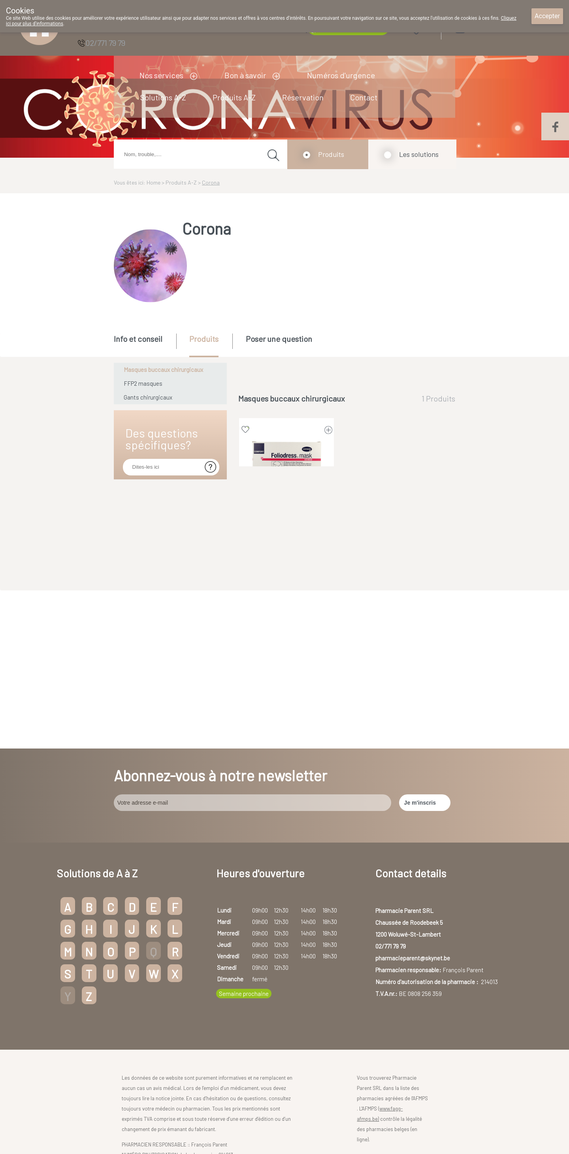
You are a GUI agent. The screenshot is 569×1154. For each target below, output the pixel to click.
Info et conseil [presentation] (138, 338)
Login (480, 28)
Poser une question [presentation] (279, 338)
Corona (211, 182)
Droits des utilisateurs (271, 1127)
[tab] (144, 345)
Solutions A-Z (163, 97)
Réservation (303, 97)
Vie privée (313, 1127)
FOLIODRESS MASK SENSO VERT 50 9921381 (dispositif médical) (286, 514)
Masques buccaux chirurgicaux (163, 369)
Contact (363, 97)
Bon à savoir (245, 75)
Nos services (161, 75)
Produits (331, 154)
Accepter (547, 16)
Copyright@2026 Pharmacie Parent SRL (191, 1127)
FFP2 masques (143, 383)
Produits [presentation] (204, 338)
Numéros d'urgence (341, 75)
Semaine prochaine (244, 835)
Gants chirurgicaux (148, 397)
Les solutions (419, 154)
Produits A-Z (234, 97)
